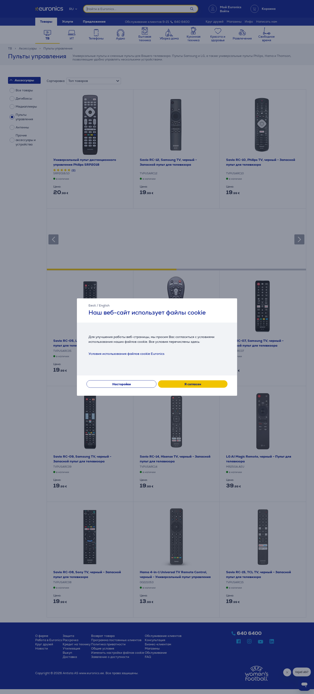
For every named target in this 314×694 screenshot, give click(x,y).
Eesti (92, 305)
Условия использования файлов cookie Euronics (126, 354)
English (104, 305)
